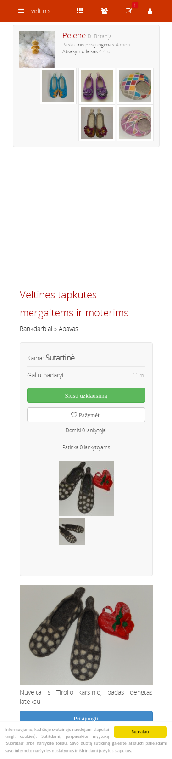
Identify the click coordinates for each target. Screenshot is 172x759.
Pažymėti (86, 415)
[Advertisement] (86, 221)
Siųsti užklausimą (86, 396)
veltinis (41, 10)
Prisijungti (85, 718)
